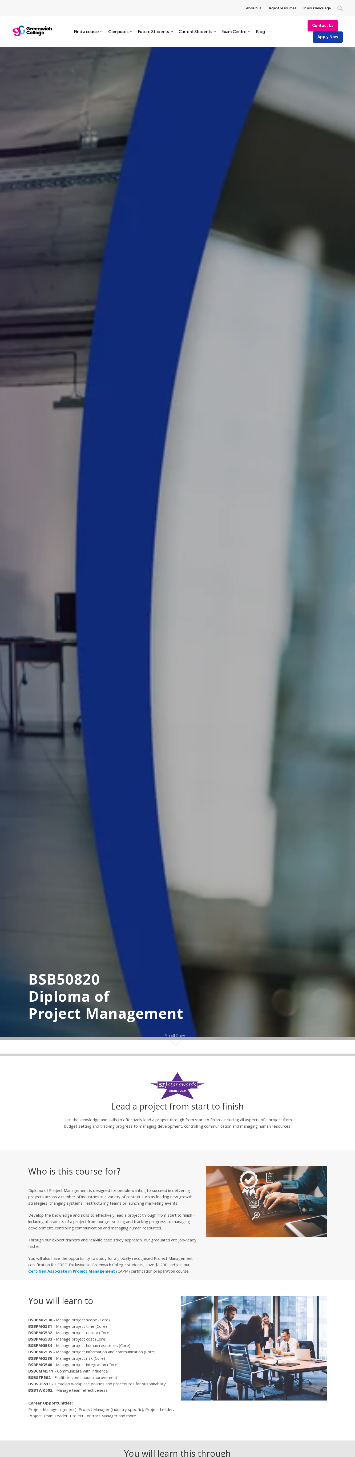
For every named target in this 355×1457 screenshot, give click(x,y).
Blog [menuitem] (260, 31)
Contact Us (322, 26)
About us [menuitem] (253, 8)
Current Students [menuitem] (195, 31)
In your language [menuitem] (317, 8)
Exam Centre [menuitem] (233, 31)
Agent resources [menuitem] (282, 8)
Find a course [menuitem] (86, 31)
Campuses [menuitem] (118, 31)
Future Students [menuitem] (153, 31)
